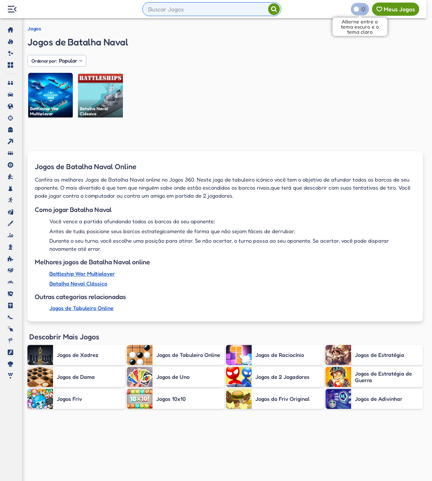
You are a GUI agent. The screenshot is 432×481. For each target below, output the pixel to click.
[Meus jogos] (395, 9)
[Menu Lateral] (12, 9)
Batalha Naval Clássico (78, 283)
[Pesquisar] (274, 9)
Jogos (34, 28)
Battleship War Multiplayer (82, 273)
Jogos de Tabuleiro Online (81, 308)
